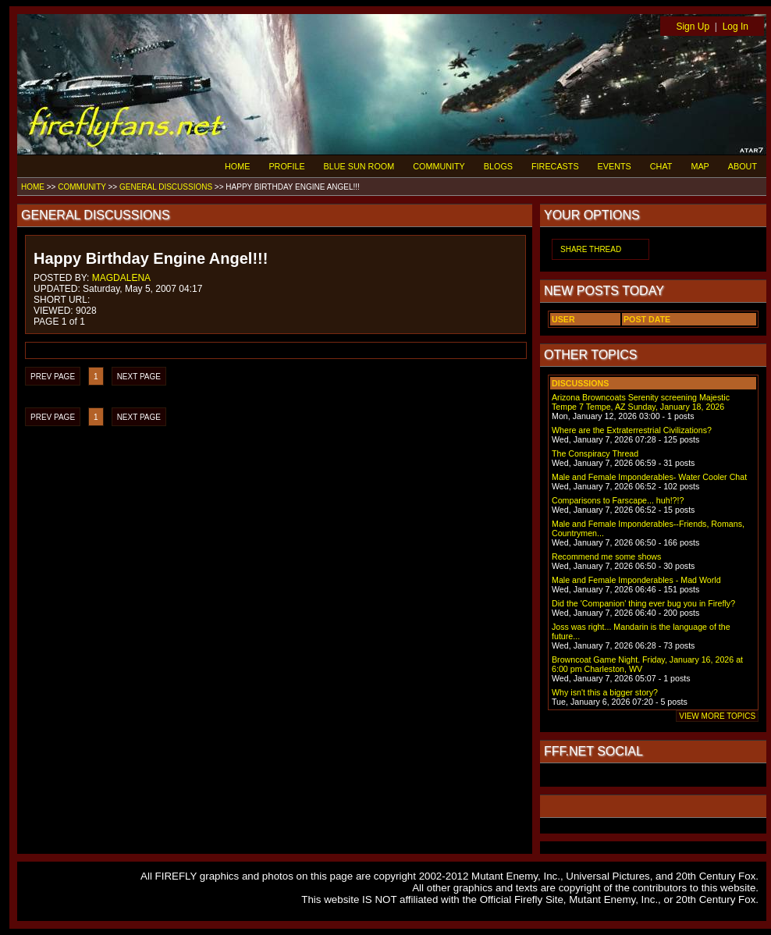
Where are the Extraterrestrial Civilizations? (632, 430)
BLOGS (498, 166)
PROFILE (286, 166)
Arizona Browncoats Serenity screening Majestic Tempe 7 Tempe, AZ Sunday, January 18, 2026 (641, 402)
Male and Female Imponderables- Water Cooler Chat (649, 477)
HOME (237, 166)
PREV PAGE (52, 376)
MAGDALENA (121, 277)
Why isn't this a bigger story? (605, 692)
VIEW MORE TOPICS (717, 716)
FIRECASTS (555, 166)
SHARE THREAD (590, 249)
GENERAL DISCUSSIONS (165, 187)
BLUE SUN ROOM (359, 166)
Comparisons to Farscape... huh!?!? (618, 500)
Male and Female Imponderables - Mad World (636, 580)
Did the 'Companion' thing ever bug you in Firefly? (643, 603)
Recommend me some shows (606, 556)
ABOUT (742, 166)
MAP (700, 166)
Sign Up (692, 26)
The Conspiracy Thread (595, 453)
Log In (735, 26)
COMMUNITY (439, 166)
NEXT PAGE (139, 376)
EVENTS (614, 166)
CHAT (661, 166)
